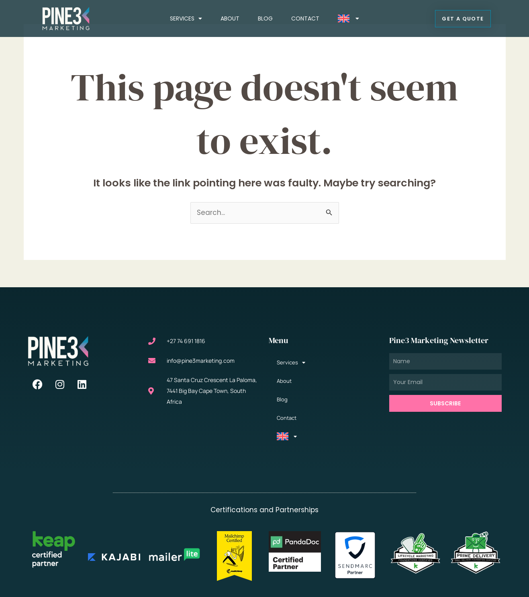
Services (186, 18)
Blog (265, 18)
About (230, 18)
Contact (305, 18)
